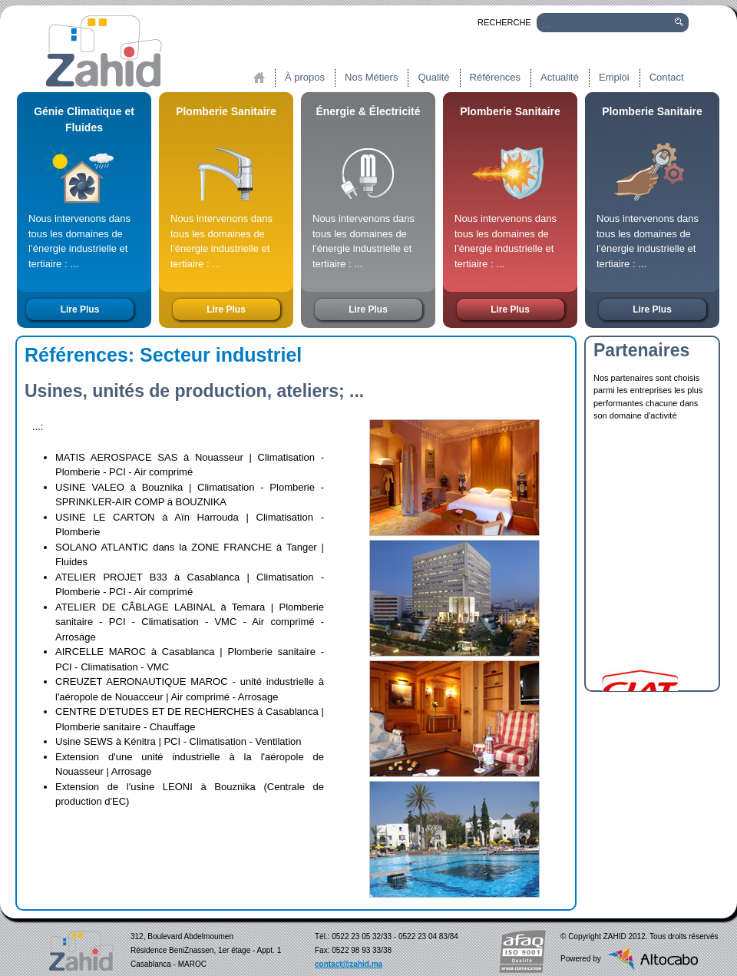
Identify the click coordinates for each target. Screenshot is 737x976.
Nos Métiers (371, 77)
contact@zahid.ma (348, 964)
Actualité (559, 77)
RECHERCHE (496, 22)
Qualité (433, 77)
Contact (666, 77)
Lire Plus (80, 309)
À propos (305, 77)
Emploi (614, 77)
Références (495, 77)
